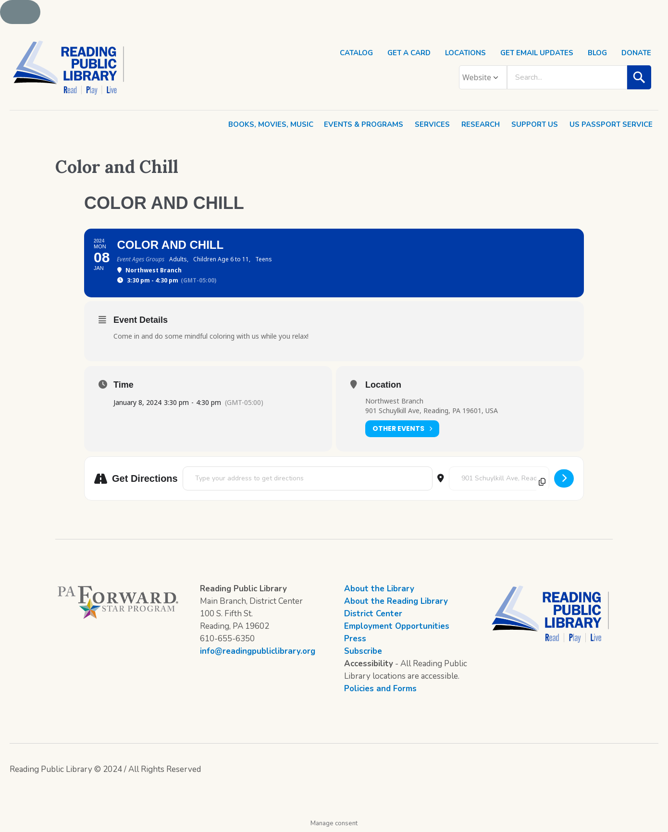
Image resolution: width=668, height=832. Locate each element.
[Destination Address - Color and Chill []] (499, 478)
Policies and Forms (380, 688)
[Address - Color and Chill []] (308, 478)
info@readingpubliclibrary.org (257, 651)
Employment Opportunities (396, 626)
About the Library (379, 588)
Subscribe (363, 651)
